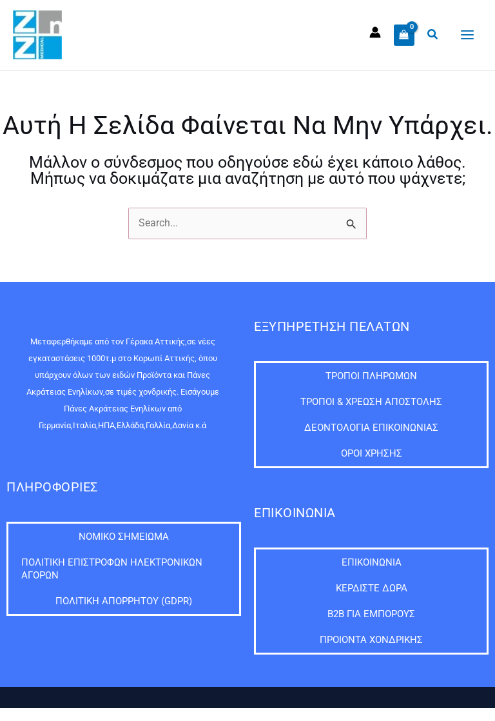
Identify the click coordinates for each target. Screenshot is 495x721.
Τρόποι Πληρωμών (371, 376)
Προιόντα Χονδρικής (371, 640)
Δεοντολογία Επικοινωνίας (371, 427)
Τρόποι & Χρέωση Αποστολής (371, 402)
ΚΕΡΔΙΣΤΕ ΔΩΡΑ (371, 588)
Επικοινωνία (372, 562)
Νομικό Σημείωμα (124, 536)
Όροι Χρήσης (371, 453)
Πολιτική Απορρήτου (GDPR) (123, 601)
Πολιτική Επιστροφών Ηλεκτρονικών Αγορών (111, 569)
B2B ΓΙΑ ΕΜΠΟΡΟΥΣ (371, 614)
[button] (433, 34)
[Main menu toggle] (467, 35)
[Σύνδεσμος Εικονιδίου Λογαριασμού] (375, 32)
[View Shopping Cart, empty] (404, 35)
